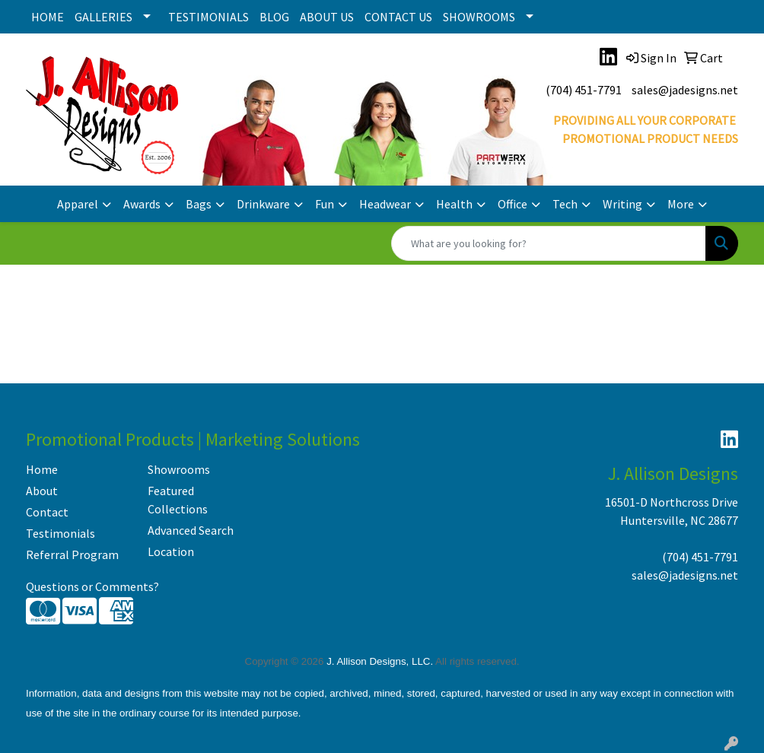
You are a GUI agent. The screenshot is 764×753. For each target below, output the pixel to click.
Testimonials (60, 533)
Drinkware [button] (263, 203)
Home (42, 469)
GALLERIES (103, 16)
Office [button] (512, 203)
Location (171, 551)
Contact (47, 511)
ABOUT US (327, 16)
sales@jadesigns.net (685, 89)
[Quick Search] (548, 243)
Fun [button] (324, 203)
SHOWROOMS (479, 16)
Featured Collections (178, 499)
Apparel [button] (77, 203)
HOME (47, 16)
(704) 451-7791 (584, 89)
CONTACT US (398, 16)
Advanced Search (191, 530)
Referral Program (72, 554)
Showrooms (179, 469)
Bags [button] (199, 203)
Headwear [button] (385, 203)
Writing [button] (622, 203)
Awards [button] (142, 203)
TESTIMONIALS (208, 16)
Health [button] (454, 203)
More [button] (680, 203)
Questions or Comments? (92, 586)
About (42, 490)
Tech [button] (565, 203)
